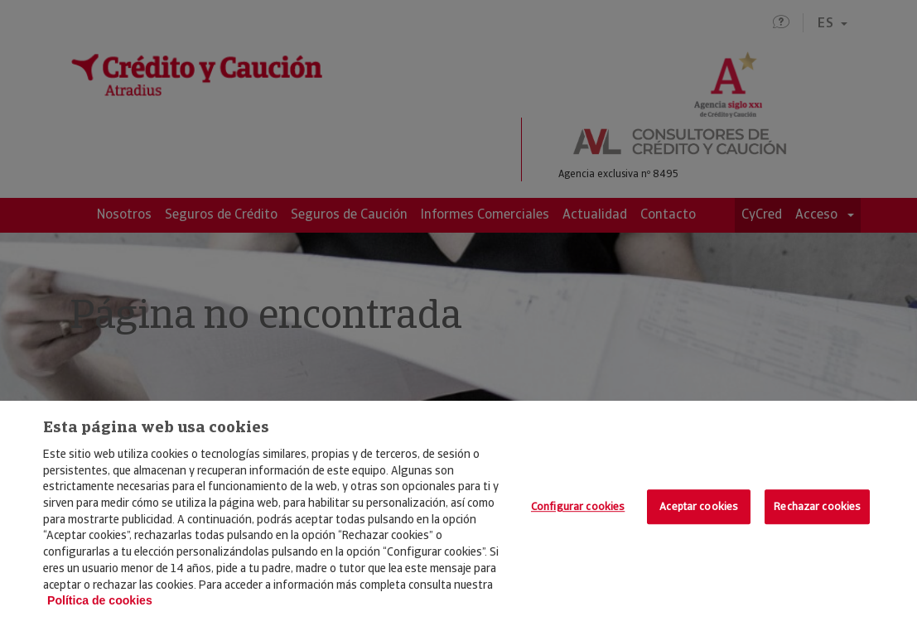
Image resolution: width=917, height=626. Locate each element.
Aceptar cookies (698, 506)
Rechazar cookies (817, 506)
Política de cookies (99, 600)
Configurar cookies (578, 506)
